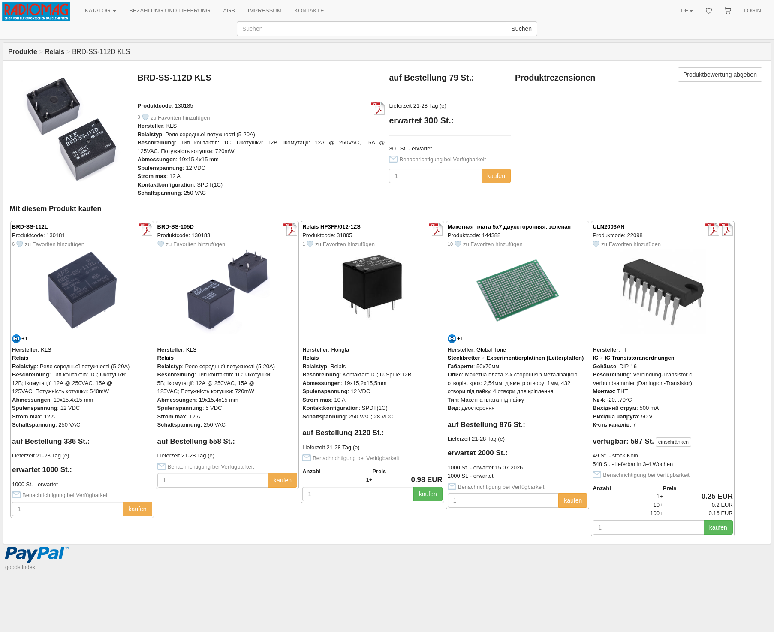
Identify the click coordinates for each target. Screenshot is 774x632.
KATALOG (100, 10)
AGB (229, 10)
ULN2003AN (608, 226)
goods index (20, 567)
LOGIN (752, 10)
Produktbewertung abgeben (720, 74)
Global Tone (491, 349)
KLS (171, 126)
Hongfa (340, 349)
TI (623, 349)
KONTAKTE (309, 10)
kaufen (496, 175)
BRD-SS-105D (175, 226)
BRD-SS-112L (30, 226)
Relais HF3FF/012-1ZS (331, 226)
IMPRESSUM (265, 10)
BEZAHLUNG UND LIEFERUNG (169, 10)
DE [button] (687, 10)
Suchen (522, 28)
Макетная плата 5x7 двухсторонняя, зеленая (509, 226)
